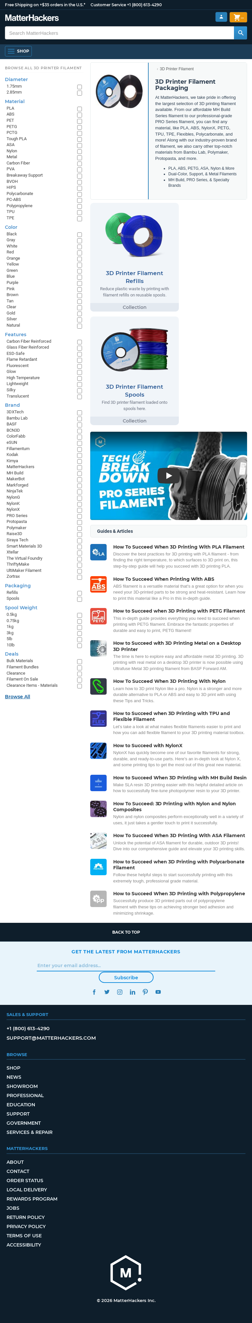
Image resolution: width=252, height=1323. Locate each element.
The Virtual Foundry (24, 558)
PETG (12, 126)
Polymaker (16, 527)
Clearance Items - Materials (32, 685)
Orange (13, 258)
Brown (12, 294)
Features (15, 334)
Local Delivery (27, 1190)
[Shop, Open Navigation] (18, 51)
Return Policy (26, 1217)
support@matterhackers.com (51, 1038)
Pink (11, 288)
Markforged (17, 485)
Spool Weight (21, 608)
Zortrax (13, 576)
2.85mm (14, 92)
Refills (12, 592)
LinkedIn (132, 992)
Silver (12, 318)
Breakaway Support (25, 175)
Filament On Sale (22, 679)
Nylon (12, 150)
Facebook (94, 992)
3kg (10, 632)
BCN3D (13, 430)
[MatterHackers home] (32, 18)
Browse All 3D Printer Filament (43, 68)
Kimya (12, 460)
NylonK (13, 503)
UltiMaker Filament (24, 570)
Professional (25, 1095)
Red (10, 251)
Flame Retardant (22, 359)
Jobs (13, 1208)
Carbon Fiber (18, 163)
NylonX (13, 509)
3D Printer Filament (177, 69)
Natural (13, 325)
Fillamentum (18, 448)
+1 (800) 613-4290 (144, 4)
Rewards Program (32, 1199)
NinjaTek (15, 490)
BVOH (12, 181)
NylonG (13, 497)
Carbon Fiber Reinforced (29, 341)
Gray (11, 239)
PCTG (12, 132)
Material (15, 101)
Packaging (18, 586)
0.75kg (13, 620)
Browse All (17, 697)
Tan (10, 300)
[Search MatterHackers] (240, 32)
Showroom (22, 1086)
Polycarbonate (20, 193)
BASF (12, 424)
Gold (11, 313)
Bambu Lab (17, 418)
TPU (10, 211)
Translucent (18, 396)
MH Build (15, 472)
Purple (12, 282)
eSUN (12, 442)
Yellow (13, 264)
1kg (10, 626)
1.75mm (14, 86)
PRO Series (17, 515)
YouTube (158, 992)
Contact (18, 1171)
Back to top (126, 932)
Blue (11, 276)
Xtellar (12, 552)
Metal (12, 156)
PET (10, 120)
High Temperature (23, 377)
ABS (10, 114)
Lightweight (17, 383)
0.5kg (12, 614)
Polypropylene (19, 205)
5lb (9, 638)
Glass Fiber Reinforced (28, 347)
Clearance (16, 673)
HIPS (11, 187)
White (12, 246)
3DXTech (15, 411)
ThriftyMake (18, 564)
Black (12, 233)
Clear (11, 306)
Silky (11, 389)
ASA (10, 144)
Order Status (25, 1180)
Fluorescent (18, 365)
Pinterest (145, 992)
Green (12, 270)
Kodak (12, 454)
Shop (13, 1068)
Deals (11, 654)
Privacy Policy (26, 1226)
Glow (11, 371)
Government (24, 1123)
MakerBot (16, 478)
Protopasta (17, 521)
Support (18, 1114)
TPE (10, 217)
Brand (12, 405)
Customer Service (108, 4)
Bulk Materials (20, 660)
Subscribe (126, 978)
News (14, 1077)
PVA (10, 168)
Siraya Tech (17, 539)
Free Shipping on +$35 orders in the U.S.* (45, 4)
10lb (10, 644)
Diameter (16, 79)
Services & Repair (29, 1132)
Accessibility (24, 1245)
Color (11, 227)
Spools (13, 598)
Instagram (119, 992)
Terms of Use (24, 1236)
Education (21, 1105)
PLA (10, 108)
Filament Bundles (23, 666)
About (15, 1162)
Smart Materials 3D (24, 546)
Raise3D (14, 533)
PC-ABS (14, 199)
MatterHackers (20, 466)
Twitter (107, 992)
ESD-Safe (16, 353)
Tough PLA (17, 138)
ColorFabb (16, 436)
